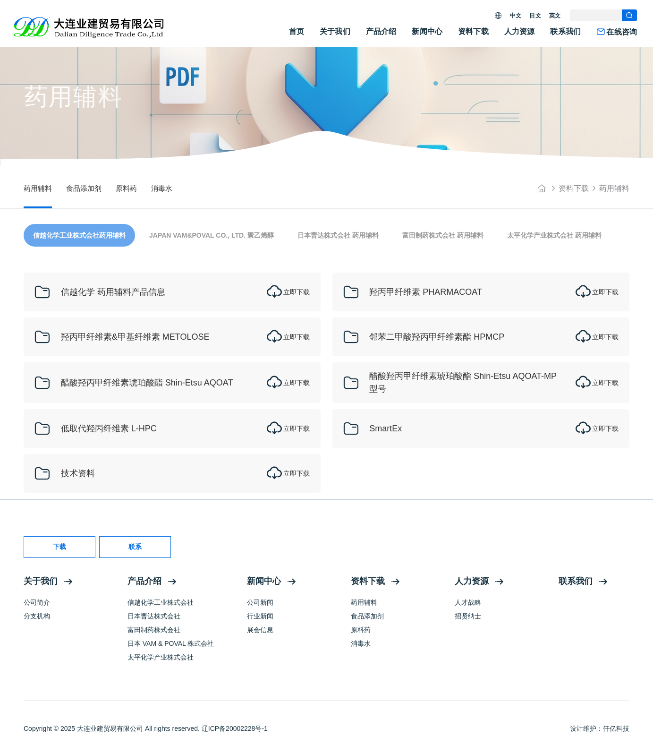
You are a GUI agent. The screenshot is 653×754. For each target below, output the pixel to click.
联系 (135, 546)
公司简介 (37, 602)
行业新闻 (260, 616)
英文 (554, 15)
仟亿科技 (616, 728)
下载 (59, 546)
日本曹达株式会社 (153, 616)
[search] (629, 15)
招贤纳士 (468, 616)
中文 (515, 15)
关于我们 (335, 31)
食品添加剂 (367, 616)
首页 (296, 31)
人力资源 (519, 31)
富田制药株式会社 (153, 630)
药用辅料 (614, 188)
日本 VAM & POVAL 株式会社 (170, 643)
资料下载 (473, 31)
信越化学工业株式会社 (160, 602)
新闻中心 (427, 31)
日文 (535, 15)
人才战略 (468, 602)
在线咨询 (617, 32)
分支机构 (37, 616)
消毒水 (361, 643)
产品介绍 (381, 31)
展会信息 (260, 630)
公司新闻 (260, 602)
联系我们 (565, 31)
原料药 (361, 630)
